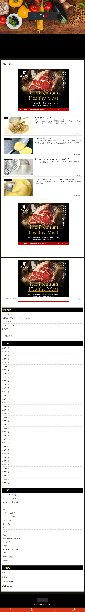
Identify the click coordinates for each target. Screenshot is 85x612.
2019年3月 (5, 473)
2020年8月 (5, 411)
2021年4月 (5, 382)
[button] (81, 337)
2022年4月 (5, 360)
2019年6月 (5, 462)
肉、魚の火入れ (8, 543)
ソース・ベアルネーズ (9, 326)
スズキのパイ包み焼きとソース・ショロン (16, 319)
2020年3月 (5, 429)
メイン (5, 529)
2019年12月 (6, 440)
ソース (5, 507)
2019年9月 (5, 451)
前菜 (4, 536)
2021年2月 (5, 389)
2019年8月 (5, 455)
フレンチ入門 (7, 521)
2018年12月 (6, 484)
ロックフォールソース (9, 315)
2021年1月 (5, 393)
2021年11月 (6, 367)
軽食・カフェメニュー (10, 551)
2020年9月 (5, 407)
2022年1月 (5, 364)
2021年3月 (5, 386)
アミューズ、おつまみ (10, 496)
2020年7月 (5, 415)
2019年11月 (6, 444)
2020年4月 (5, 426)
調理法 (5, 547)
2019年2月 (5, 477)
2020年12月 (6, 397)
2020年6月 (5, 418)
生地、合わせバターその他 (12, 540)
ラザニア (5, 330)
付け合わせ (6, 532)
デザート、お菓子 (9, 514)
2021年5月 (5, 378)
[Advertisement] (42, 46)
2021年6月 (5, 375)
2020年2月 (5, 433)
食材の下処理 (7, 558)
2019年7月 (5, 458)
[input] (42, 337)
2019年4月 (5, 469)
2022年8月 (5, 356)
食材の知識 (6, 562)
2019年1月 (5, 480)
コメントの (7, 583)
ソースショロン (7, 323)
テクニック (6, 510)
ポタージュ (6, 525)
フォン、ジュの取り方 (10, 518)
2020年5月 (5, 422)
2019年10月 (6, 448)
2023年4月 (5, 349)
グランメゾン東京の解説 (11, 503)
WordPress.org (7, 587)
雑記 (4, 554)
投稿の (6, 578)
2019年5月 (5, 466)
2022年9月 (5, 353)
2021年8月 (5, 371)
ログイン (5, 574)
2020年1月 (5, 437)
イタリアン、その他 (9, 500)
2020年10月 (6, 404)
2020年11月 (6, 400)
